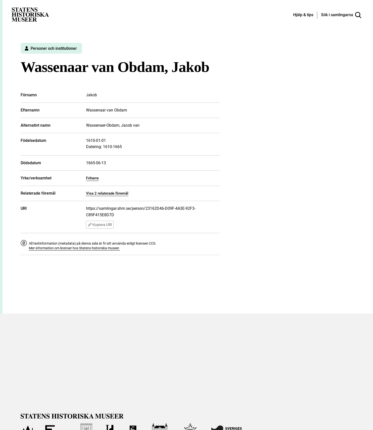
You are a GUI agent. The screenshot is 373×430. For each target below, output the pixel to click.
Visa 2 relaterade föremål (107, 193)
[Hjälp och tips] (303, 15)
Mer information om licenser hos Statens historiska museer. (74, 248)
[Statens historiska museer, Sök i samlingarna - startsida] (30, 14)
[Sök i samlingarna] (341, 15)
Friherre (92, 178)
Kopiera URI (100, 224)
